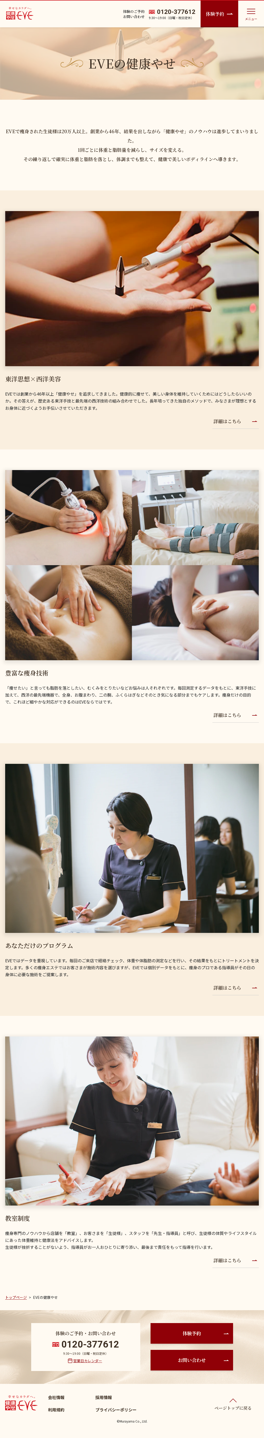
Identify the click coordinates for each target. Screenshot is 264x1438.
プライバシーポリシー (116, 1410)
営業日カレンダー (87, 1360)
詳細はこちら (235, 421)
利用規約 (56, 1410)
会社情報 (56, 1397)
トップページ (16, 1297)
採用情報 (103, 1397)
